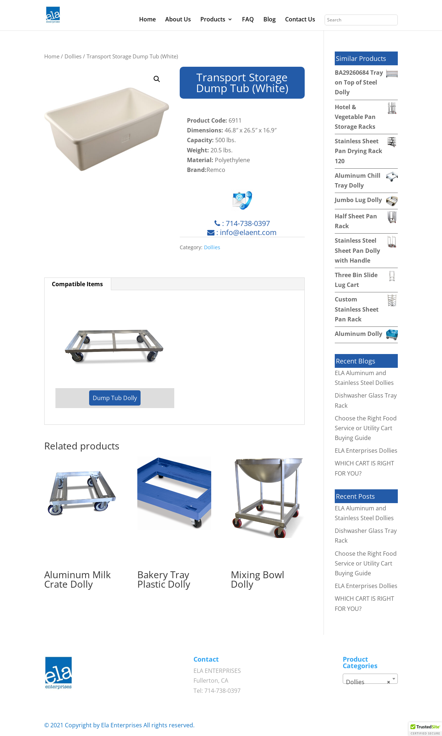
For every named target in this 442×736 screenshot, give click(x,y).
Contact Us (300, 20)
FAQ (248, 20)
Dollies (73, 56)
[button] (156, 79)
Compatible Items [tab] (77, 284)
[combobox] (370, 679)
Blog (269, 20)
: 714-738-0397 (242, 223)
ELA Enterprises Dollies (366, 451)
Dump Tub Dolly (115, 398)
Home (147, 20)
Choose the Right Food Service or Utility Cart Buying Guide (366, 428)
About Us (178, 20)
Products (212, 20)
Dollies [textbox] (368, 682)
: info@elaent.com (242, 232)
